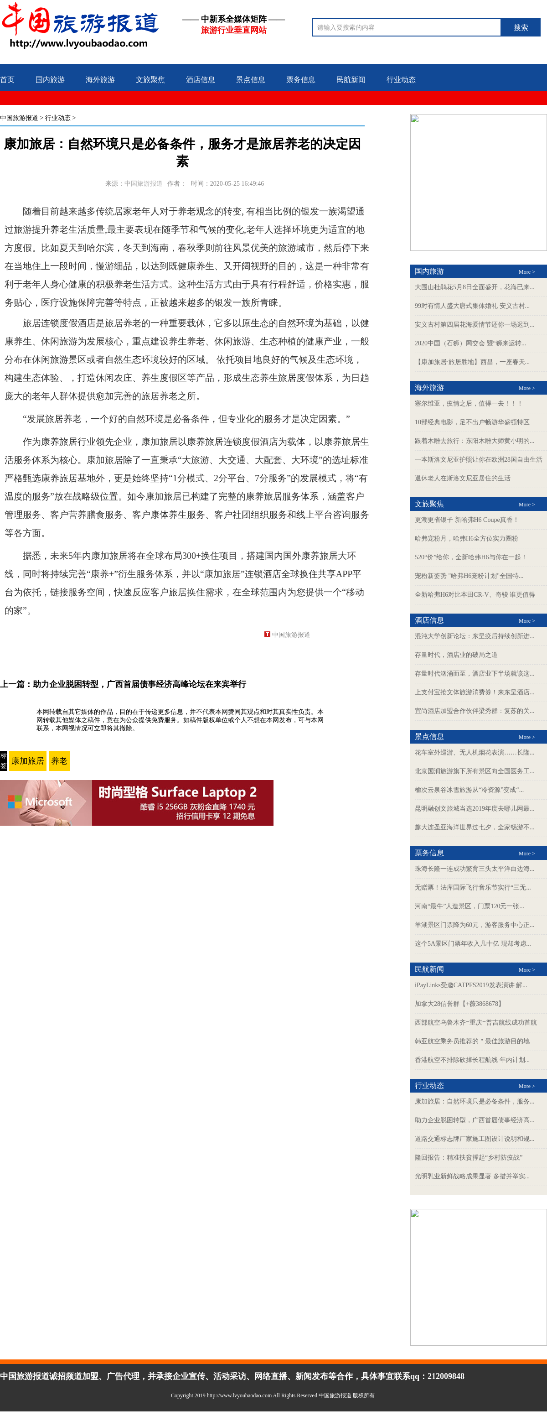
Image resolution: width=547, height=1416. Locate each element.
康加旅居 (27, 760)
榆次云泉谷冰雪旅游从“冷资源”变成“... (469, 789)
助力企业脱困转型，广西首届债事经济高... (475, 1120)
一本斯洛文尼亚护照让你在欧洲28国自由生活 (478, 459)
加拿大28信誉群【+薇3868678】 (460, 1003)
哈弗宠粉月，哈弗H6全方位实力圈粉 (466, 538)
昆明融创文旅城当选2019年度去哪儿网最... (475, 808)
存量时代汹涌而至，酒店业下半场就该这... (475, 673)
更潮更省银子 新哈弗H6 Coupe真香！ (467, 519)
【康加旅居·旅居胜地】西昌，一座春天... (472, 362)
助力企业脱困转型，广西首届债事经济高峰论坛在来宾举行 (139, 684)
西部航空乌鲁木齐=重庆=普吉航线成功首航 (476, 1022)
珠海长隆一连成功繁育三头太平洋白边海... (475, 868)
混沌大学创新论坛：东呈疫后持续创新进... (475, 636)
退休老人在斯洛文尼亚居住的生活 (463, 478)
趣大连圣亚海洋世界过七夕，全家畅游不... (475, 827)
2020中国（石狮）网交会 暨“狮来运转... (470, 343)
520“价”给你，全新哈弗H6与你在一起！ (471, 557)
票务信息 (300, 79)
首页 (7, 79)
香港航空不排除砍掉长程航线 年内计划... (472, 1060)
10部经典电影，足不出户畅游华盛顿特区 (472, 422)
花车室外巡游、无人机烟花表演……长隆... (475, 752)
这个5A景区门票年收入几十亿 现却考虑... (473, 943)
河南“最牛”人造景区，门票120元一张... (469, 906)
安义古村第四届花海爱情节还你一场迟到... (475, 324)
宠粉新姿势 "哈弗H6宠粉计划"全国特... (469, 576)
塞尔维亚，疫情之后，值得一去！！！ (469, 403)
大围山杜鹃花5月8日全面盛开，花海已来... (475, 287)
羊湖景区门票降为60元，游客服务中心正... (475, 924)
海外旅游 (100, 79)
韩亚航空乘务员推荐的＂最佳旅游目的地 (472, 1041)
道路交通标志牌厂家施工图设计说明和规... (475, 1138)
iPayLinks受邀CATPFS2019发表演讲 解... (471, 985)
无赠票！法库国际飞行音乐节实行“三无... (473, 887)
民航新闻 (351, 79)
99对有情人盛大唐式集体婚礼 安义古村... (472, 305)
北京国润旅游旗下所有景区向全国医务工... (475, 771)
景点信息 (250, 79)
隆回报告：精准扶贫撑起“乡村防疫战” (468, 1157)
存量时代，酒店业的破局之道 (456, 654)
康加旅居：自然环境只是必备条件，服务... (475, 1101)
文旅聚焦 (150, 79)
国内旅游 (50, 79)
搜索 (521, 27)
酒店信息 (200, 79)
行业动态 (401, 79)
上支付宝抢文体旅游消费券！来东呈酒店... (475, 692)
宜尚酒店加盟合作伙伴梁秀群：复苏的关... (475, 711)
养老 (59, 760)
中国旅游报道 (19, 118)
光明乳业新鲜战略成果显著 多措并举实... (472, 1176)
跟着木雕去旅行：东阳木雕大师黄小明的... (475, 440)
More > (527, 272)
